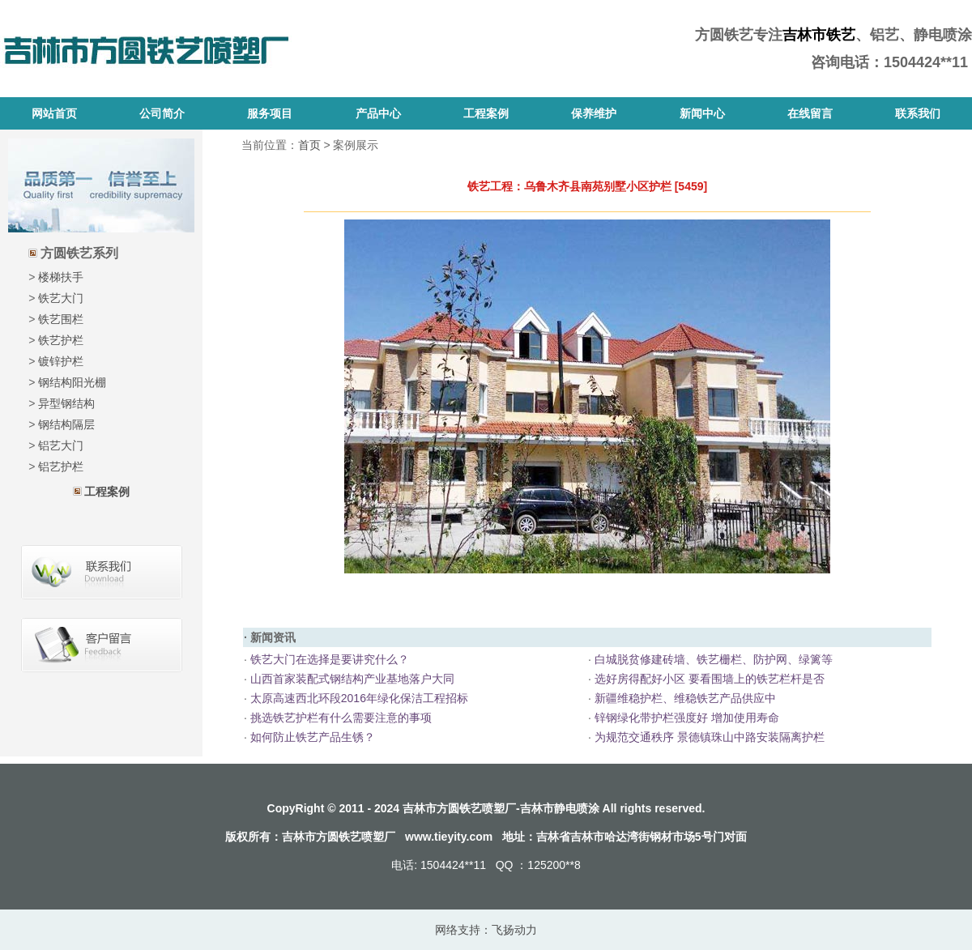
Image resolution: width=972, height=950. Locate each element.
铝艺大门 (60, 445)
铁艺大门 (60, 298)
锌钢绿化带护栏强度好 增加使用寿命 (685, 717)
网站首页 (54, 113)
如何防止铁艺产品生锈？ (311, 737)
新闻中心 (702, 113)
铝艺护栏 (60, 466)
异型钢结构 (66, 403)
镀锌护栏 (60, 361)
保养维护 (593, 113)
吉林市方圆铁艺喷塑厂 (338, 836)
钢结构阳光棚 (72, 382)
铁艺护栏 (60, 340)
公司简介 (162, 113)
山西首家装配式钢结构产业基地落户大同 (350, 678)
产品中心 (378, 113)
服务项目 (269, 113)
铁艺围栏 (60, 319)
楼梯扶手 (60, 277)
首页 (309, 144)
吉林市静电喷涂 (559, 808)
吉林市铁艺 (818, 35)
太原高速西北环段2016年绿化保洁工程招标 (357, 698)
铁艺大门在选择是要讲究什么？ (328, 659)
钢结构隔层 (66, 424)
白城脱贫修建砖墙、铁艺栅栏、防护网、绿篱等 (712, 659)
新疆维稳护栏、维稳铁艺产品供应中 (683, 698)
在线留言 (810, 113)
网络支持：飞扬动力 (486, 929)
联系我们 (917, 113)
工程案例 (486, 113)
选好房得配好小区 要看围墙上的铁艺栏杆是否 (708, 678)
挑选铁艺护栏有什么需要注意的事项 (339, 717)
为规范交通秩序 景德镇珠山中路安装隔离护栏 (708, 737)
